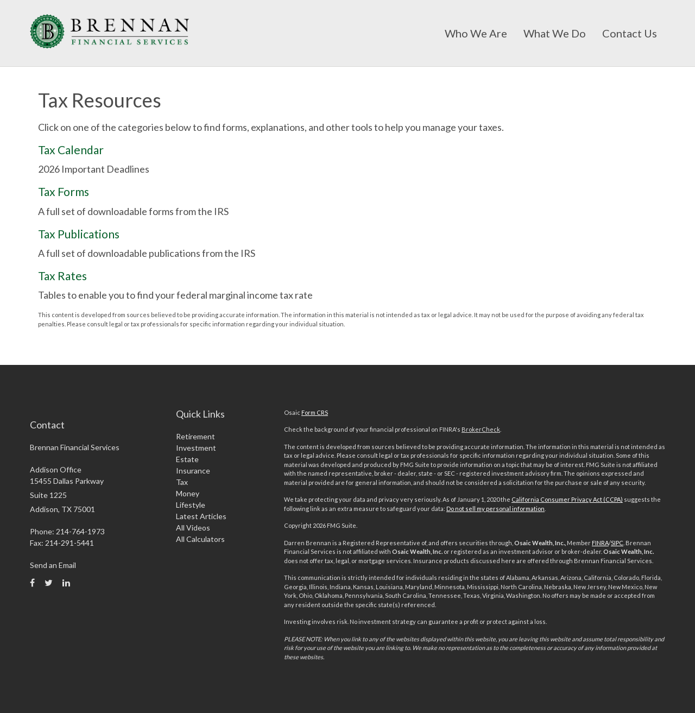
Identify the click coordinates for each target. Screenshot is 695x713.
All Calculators (200, 539)
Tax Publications (78, 234)
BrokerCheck (481, 429)
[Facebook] (32, 582)
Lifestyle (190, 504)
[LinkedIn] (66, 582)
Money (187, 493)
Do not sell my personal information (495, 508)
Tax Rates (62, 275)
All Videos (193, 527)
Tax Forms (63, 191)
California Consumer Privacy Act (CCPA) (567, 499)
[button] (476, 33)
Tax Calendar (71, 149)
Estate (187, 459)
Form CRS (314, 412)
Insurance (193, 470)
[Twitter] (49, 582)
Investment (196, 447)
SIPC (617, 542)
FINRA (600, 542)
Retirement (195, 436)
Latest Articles (201, 516)
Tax (182, 482)
